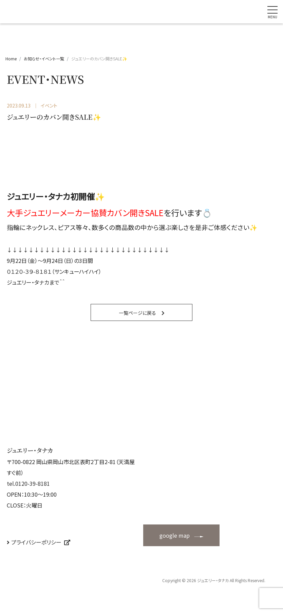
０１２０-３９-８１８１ (29, 271)
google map (174, 535)
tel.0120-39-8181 (28, 483)
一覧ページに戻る (137, 312)
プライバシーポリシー (36, 542)
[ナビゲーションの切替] (272, 11)
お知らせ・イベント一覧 (44, 58)
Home (11, 58)
